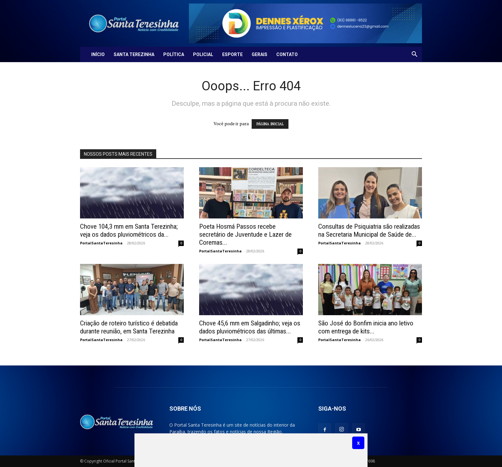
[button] (414, 55)
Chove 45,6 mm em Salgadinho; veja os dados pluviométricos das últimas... (249, 327)
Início (98, 54)
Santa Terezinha (134, 54)
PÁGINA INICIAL (270, 124)
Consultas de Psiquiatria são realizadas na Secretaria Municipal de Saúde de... (369, 230)
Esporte (232, 54)
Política (173, 54)
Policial (203, 54)
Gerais (259, 54)
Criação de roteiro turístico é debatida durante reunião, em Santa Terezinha (129, 327)
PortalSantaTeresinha (101, 243)
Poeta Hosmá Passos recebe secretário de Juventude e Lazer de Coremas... (245, 234)
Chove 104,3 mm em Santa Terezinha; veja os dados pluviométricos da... (129, 230)
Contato (287, 54)
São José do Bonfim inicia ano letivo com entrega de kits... (365, 327)
